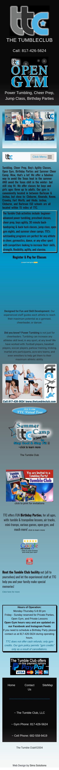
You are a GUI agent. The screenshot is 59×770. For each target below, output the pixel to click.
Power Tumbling (30, 332)
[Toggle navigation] (42, 157)
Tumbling (7, 167)
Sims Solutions (38, 765)
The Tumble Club (29, 455)
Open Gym (8, 171)
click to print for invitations (29, 503)
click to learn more (36, 530)
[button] (8, 128)
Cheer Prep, (20, 167)
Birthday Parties (24, 171)
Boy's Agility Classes (39, 167)
